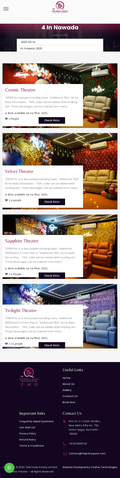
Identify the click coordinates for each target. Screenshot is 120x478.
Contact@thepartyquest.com (87, 453)
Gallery (67, 390)
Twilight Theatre (21, 310)
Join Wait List (27, 427)
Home (66, 378)
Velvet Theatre (19, 171)
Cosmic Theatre (20, 89)
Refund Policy (27, 439)
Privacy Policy (27, 433)
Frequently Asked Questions (36, 421)
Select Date (60, 35)
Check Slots (51, 120)
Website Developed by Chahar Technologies (90, 467)
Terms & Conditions (31, 445)
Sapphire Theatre (21, 240)
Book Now (69, 402)
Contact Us (70, 396)
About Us (68, 384)
